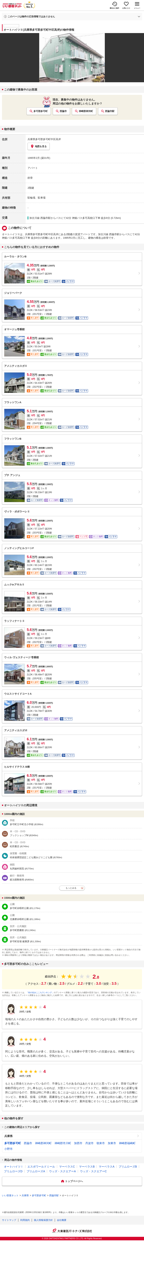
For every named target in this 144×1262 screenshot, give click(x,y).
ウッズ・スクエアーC (93, 1171)
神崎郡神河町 (86, 111)
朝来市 (101, 1143)
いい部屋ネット (10, 1195)
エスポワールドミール (41, 1166)
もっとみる (71, 888)
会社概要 (61, 1220)
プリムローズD (13, 1171)
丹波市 (89, 1143)
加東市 (112, 1143)
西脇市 (63, 111)
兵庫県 (8, 1136)
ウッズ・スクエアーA (62, 1171)
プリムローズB (128, 1166)
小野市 (8, 1148)
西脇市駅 (109, 111)
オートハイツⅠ (13, 1166)
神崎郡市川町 (63, 1143)
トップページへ (74, 1181)
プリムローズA (36, 1171)
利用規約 (25, 1220)
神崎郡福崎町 (127, 1143)
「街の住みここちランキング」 (40, 992)
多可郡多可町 (40, 111)
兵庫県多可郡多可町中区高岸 (44, 139)
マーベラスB (87, 1166)
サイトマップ (9, 1220)
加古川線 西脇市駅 (40, 217)
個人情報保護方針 (43, 1220)
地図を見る (39, 146)
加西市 (78, 1143)
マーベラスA (106, 1166)
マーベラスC (67, 1166)
